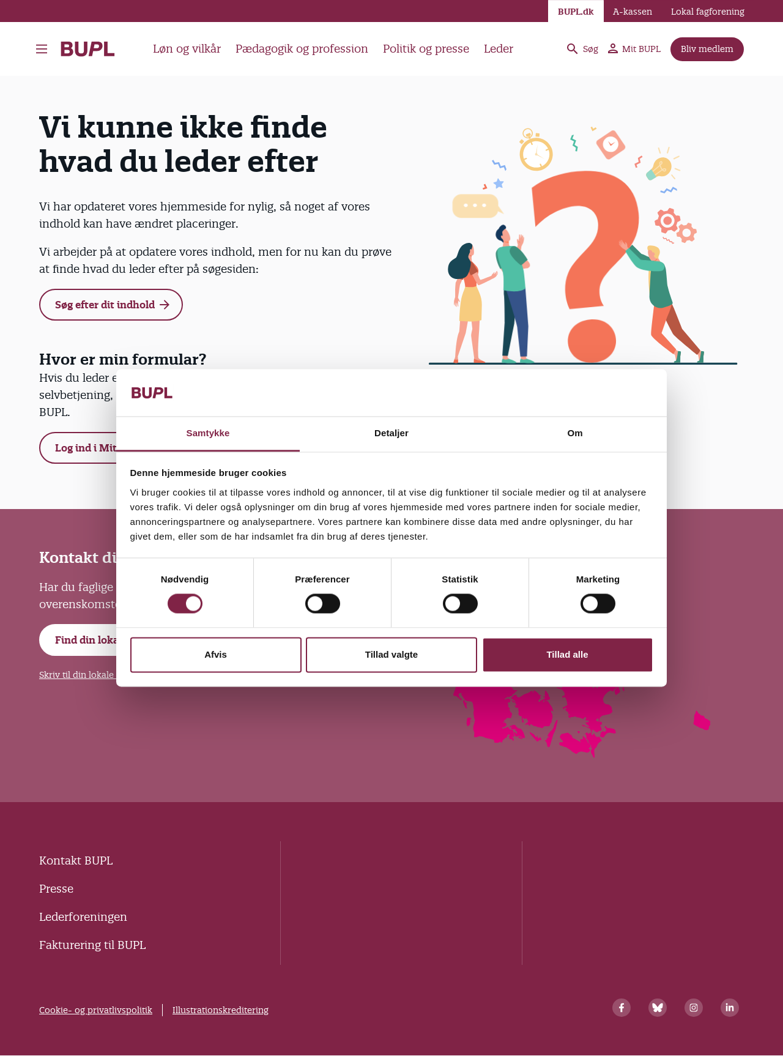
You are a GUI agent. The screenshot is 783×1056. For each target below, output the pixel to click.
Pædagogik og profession (302, 49)
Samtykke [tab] (208, 433)
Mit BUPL (634, 48)
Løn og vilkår (187, 49)
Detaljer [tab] (391, 433)
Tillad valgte (391, 654)
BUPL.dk (576, 11)
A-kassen (632, 11)
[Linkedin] (730, 1007)
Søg (581, 49)
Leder (498, 49)
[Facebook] (621, 1007)
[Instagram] (694, 1007)
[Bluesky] (657, 1007)
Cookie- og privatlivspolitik (95, 1010)
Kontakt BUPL (76, 860)
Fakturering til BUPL (92, 945)
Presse (56, 889)
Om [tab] (574, 433)
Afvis (215, 654)
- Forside (88, 49)
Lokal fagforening (707, 11)
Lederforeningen (83, 917)
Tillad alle (567, 654)
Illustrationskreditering (221, 1010)
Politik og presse (426, 49)
